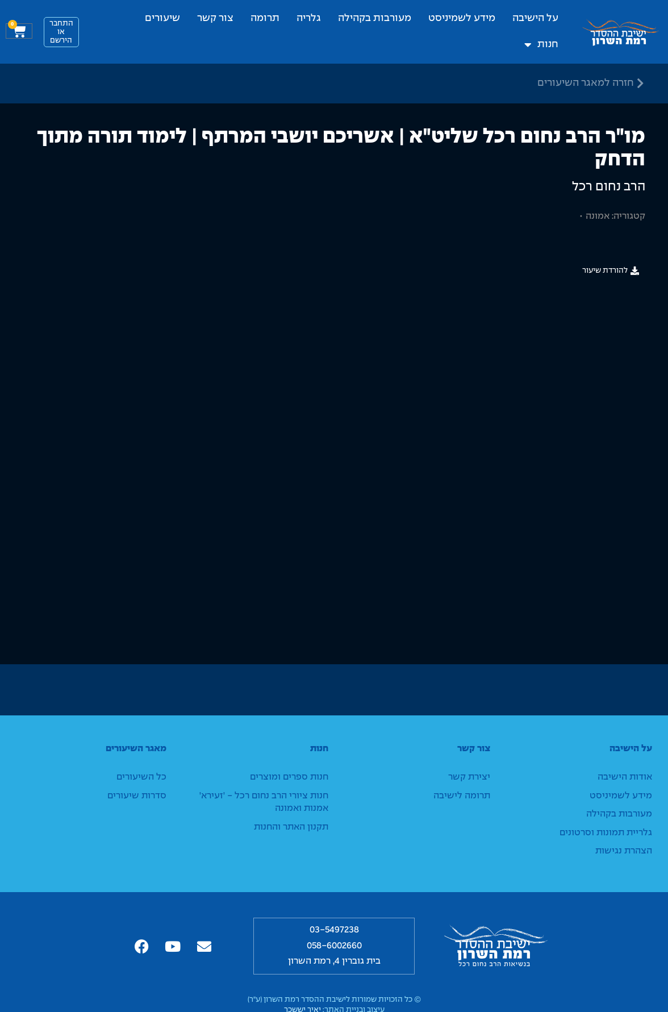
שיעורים (162, 18)
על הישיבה (535, 18)
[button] (610, 270)
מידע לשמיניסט (461, 18)
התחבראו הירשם (61, 32)
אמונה (597, 216)
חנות (541, 45)
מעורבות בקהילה (374, 18)
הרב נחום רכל (608, 187)
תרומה (264, 18)
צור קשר (215, 18)
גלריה (309, 18)
